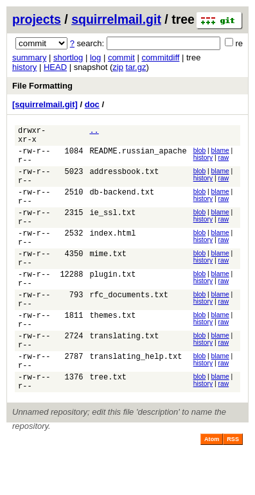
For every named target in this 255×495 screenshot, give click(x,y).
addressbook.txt (124, 180)
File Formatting (42, 86)
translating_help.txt (135, 400)
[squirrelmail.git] (45, 104)
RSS (233, 489)
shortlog (68, 57)
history (24, 67)
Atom (211, 489)
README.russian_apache (137, 156)
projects (36, 19)
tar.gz (136, 67)
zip (117, 67)
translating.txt (124, 375)
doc (92, 104)
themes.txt (112, 351)
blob (199, 154)
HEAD (55, 67)
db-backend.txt (121, 205)
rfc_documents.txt (128, 327)
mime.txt (108, 278)
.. (93, 131)
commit (121, 57)
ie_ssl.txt (112, 229)
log (95, 57)
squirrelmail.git (116, 19)
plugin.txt (112, 302)
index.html (112, 253)
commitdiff (160, 57)
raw (223, 161)
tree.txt (108, 424)
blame (220, 154)
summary (29, 57)
